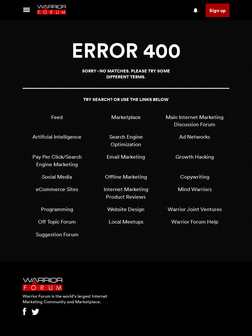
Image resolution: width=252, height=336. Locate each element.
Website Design (125, 209)
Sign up (217, 10)
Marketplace (126, 117)
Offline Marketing (126, 176)
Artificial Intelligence (56, 136)
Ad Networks (194, 136)
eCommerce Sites (57, 189)
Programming (57, 209)
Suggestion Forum (57, 234)
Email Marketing (126, 156)
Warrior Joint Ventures (195, 209)
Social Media (57, 176)
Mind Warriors (195, 189)
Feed (57, 117)
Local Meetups (126, 221)
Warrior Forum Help (194, 221)
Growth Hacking (195, 156)
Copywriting (194, 176)
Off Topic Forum (57, 221)
